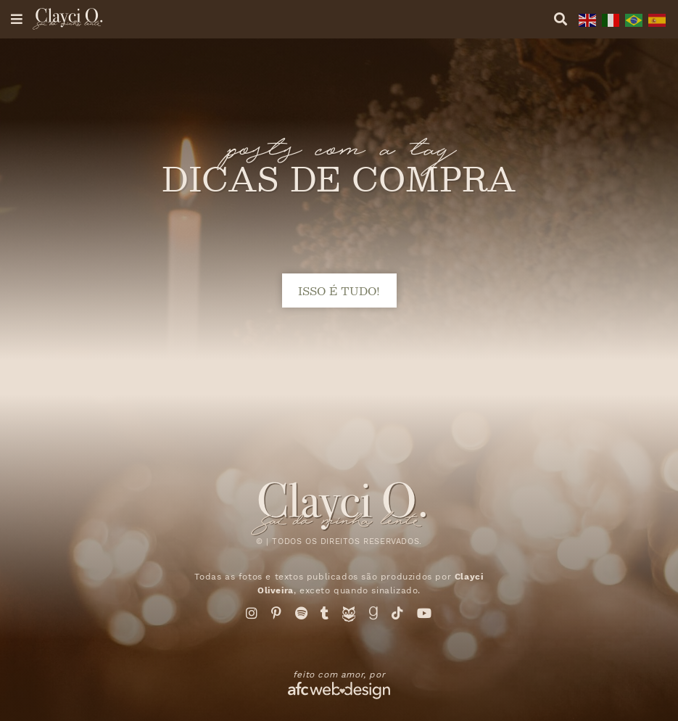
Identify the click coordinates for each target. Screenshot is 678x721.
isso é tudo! (339, 290)
